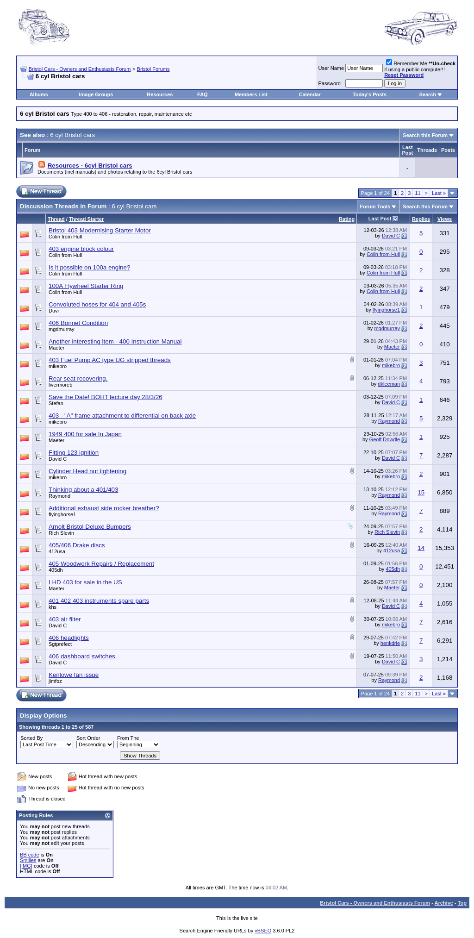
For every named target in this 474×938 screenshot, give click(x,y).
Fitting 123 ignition (74, 452)
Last (439, 193)
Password (329, 83)
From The (128, 738)
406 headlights (69, 637)
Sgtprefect (60, 644)
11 (417, 193)
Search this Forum (425, 135)
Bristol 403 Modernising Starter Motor (100, 230)
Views (444, 219)
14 (421, 547)
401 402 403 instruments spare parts (99, 600)
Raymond (389, 421)
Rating (347, 219)
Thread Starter (86, 219)
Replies (421, 219)
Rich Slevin (61, 533)
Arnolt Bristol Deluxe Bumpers (90, 526)
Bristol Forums (153, 69)
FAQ (202, 94)
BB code (29, 854)
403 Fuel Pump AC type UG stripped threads (110, 359)
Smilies (28, 860)
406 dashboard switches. (83, 656)
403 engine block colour (81, 248)
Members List (251, 94)
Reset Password (404, 75)
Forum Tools (375, 206)
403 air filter (65, 619)
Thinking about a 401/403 (83, 489)
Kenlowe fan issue (74, 674)
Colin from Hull (65, 236)
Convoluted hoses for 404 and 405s (97, 304)
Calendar (310, 94)
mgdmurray (62, 329)
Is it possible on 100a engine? (89, 267)
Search (427, 94)
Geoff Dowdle (384, 439)
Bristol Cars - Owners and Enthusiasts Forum (80, 69)
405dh (56, 570)
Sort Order (88, 738)
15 (421, 492)
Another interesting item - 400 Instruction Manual (115, 341)
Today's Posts (370, 94)
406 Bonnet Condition (78, 322)
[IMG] (26, 866)
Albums (39, 94)
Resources (160, 94)
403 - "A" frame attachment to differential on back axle (122, 415)
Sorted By (31, 738)
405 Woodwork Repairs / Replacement (101, 563)
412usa (57, 551)
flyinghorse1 (386, 310)
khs (52, 607)
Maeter (56, 347)
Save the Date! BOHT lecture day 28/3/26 (105, 397)
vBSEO (263, 930)
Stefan (56, 403)
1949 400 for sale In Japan (85, 434)
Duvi (54, 310)
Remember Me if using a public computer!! (419, 69)
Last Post (380, 218)
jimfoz (55, 681)
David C (391, 235)
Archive (444, 903)
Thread (56, 219)
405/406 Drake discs (77, 545)
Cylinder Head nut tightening (87, 471)
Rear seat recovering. (78, 378)
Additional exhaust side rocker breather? (104, 508)
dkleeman (389, 384)
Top (462, 903)
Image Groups (96, 94)
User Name (331, 68)
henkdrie (390, 643)
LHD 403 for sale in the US (85, 582)
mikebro (58, 366)
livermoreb (60, 385)
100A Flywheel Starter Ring (86, 285)
